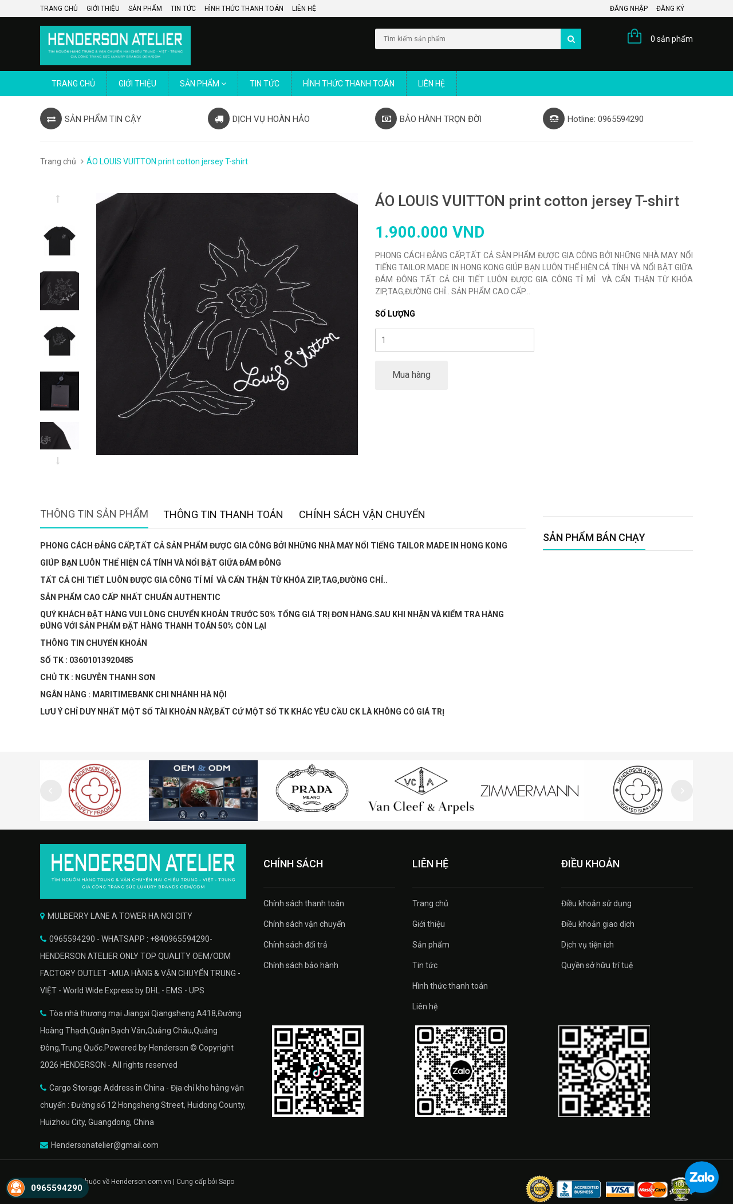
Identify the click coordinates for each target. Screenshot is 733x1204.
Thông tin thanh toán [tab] (223, 514)
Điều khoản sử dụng (596, 903)
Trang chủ (59, 9)
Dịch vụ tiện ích (587, 944)
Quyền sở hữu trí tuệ (597, 965)
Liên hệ (304, 9)
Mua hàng (411, 374)
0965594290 (56, 1188)
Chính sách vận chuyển (304, 924)
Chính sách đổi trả (295, 944)
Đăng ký (670, 9)
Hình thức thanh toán (243, 9)
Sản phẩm (145, 9)
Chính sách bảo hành (300, 965)
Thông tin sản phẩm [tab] (94, 514)
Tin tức (183, 9)
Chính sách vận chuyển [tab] (362, 514)
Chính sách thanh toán (303, 903)
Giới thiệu (103, 9)
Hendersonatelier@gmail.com (105, 1145)
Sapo (226, 1182)
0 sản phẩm (672, 39)
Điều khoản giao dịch (598, 924)
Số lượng (395, 313)
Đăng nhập (629, 9)
